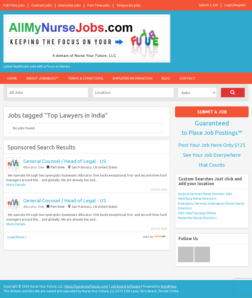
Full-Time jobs (14, 5)
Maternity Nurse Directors (197, 218)
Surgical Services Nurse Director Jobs (205, 194)
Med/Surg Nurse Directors (197, 198)
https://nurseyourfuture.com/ (86, 286)
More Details (15, 184)
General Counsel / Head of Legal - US (64, 161)
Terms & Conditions (85, 78)
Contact (187, 78)
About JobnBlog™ (42, 78)
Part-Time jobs (98, 5)
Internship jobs (69, 5)
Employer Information (132, 78)
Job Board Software (125, 286)
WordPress (168, 286)
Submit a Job (208, 5)
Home (12, 78)
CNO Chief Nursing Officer (197, 213)
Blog (166, 78)
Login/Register (235, 5)
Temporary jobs (128, 5)
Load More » (17, 237)
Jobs (145, 236)
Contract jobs (41, 5)
